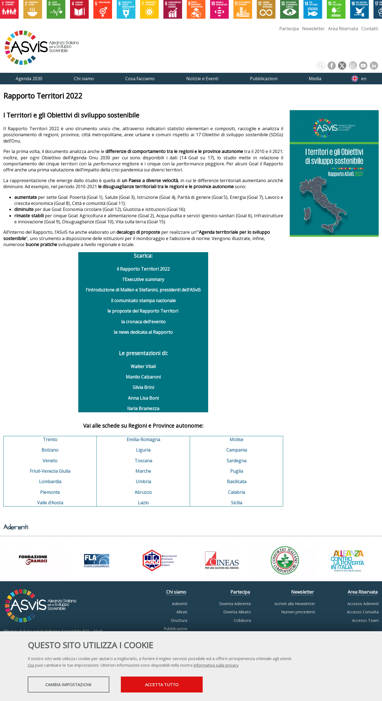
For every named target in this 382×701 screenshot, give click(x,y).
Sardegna (236, 461)
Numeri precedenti (298, 611)
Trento (50, 439)
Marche (143, 471)
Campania (236, 450)
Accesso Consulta (363, 611)
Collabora (242, 620)
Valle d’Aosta (50, 503)
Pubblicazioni (175, 628)
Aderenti (179, 603)
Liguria (143, 450)
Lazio (143, 503)
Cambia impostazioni (71, 685)
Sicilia (236, 503)
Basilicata (236, 482)
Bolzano (49, 450)
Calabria (236, 492)
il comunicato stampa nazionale (143, 300)
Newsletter (313, 29)
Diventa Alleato (237, 611)
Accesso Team (365, 620)
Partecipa (289, 29)
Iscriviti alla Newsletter (294, 603)
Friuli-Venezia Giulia (50, 471)
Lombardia (50, 482)
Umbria (143, 482)
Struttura (179, 620)
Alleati (181, 611)
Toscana (143, 461)
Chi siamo (176, 592)
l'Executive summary (143, 279)
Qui (31, 665)
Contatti (369, 29)
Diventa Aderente (235, 603)
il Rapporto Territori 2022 (143, 269)
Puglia (236, 471)
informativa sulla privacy (216, 665)
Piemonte (50, 492)
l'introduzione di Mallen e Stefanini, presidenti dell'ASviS (143, 290)
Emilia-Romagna (143, 439)
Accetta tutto (169, 685)
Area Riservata (343, 29)
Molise (236, 439)
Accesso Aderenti (363, 603)
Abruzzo (143, 492)
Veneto (50, 461)
